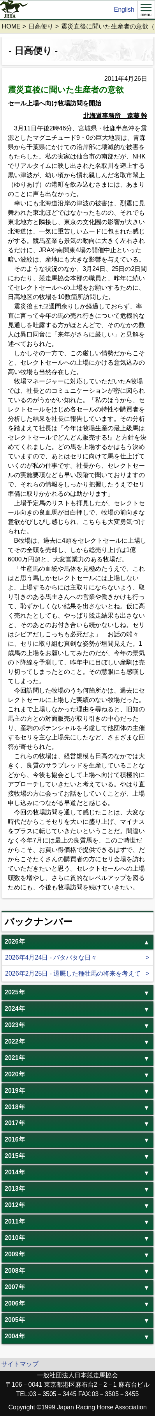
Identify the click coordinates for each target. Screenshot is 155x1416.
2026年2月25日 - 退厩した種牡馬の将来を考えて (73, 973)
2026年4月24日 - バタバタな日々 (51, 957)
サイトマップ (20, 1364)
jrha (14, 9)
